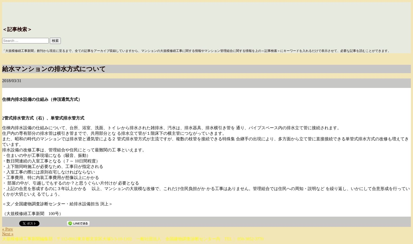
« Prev (7, 229)
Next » (7, 234)
